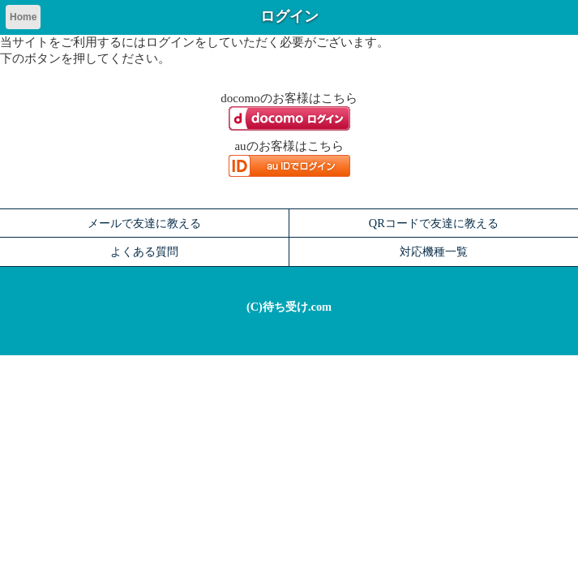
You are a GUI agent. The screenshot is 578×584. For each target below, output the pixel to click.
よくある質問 (144, 251)
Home (23, 17)
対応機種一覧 (434, 251)
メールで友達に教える (144, 223)
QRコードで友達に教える (434, 223)
